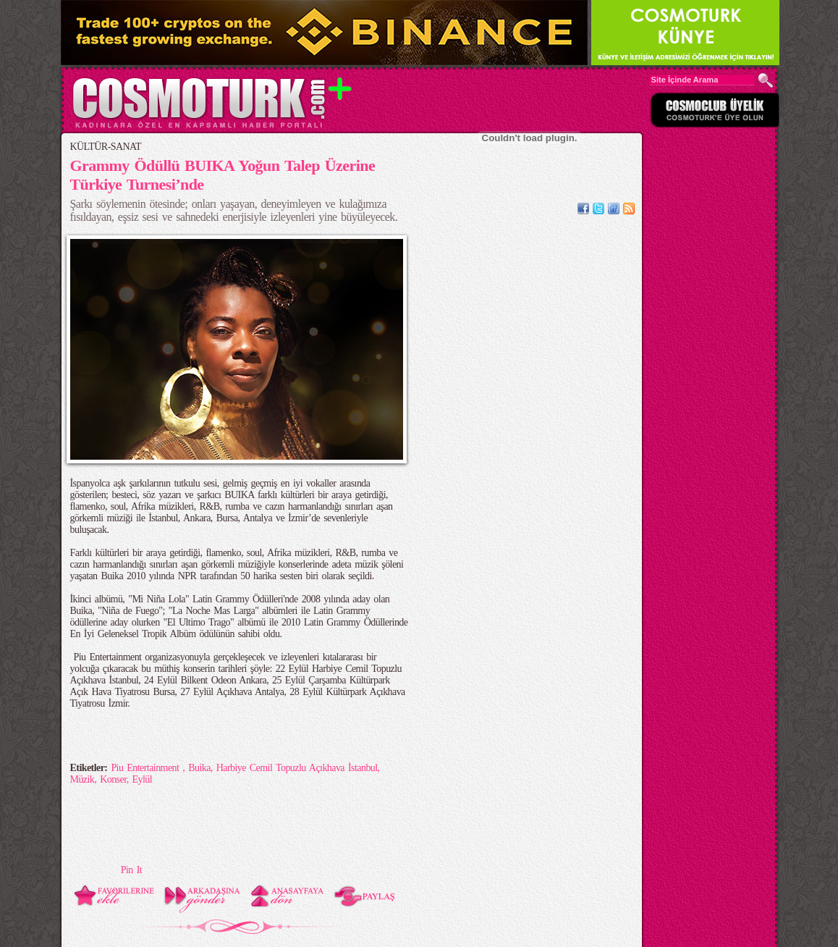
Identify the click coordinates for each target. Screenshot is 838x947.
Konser (113, 779)
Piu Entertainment (146, 767)
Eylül (142, 779)
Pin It (131, 869)
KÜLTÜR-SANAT (106, 146)
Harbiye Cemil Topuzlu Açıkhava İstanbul (297, 767)
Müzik (82, 779)
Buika (199, 767)
